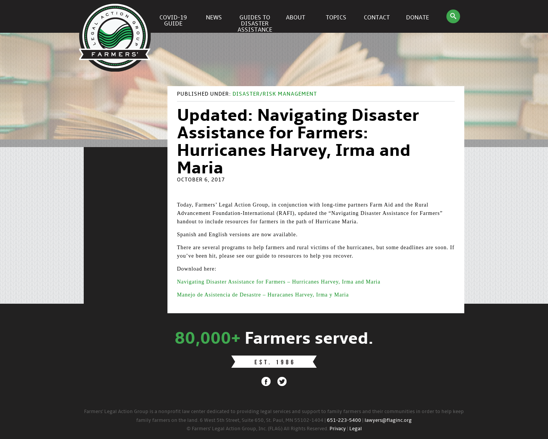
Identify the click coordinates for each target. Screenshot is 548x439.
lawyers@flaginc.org (388, 420)
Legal (355, 428)
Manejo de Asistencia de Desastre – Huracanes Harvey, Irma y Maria (263, 295)
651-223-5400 (344, 420)
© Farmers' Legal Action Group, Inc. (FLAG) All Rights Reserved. (257, 428)
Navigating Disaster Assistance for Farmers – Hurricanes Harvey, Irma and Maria (279, 282)
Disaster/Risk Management (275, 94)
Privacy (338, 428)
